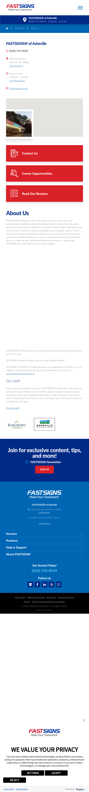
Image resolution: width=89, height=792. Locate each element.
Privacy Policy (9, 789)
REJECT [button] (14, 780)
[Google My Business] (30, 584)
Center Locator (44, 523)
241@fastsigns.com (18, 88)
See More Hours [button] (17, 80)
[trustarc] (80, 789)
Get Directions (16, 65)
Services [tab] (44, 534)
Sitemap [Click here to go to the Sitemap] (27, 601)
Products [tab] (44, 541)
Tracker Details (22, 789)
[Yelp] (52, 584)
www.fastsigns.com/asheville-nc (20, 373)
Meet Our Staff (12, 408)
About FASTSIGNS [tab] (44, 554)
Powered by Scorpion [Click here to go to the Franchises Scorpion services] (44, 610)
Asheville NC (19, 28)
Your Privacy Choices (66, 597)
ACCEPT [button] (56, 773)
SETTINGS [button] (33, 773)
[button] (80, 8)
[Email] (59, 584)
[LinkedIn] (44, 584)
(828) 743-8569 (37, 21)
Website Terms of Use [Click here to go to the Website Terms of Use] (36, 597)
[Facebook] (37, 584)
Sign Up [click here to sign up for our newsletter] (44, 469)
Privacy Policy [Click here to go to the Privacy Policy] (20, 597)
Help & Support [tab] (44, 547)
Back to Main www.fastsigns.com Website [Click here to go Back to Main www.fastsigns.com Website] (48, 601)
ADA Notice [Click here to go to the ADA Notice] (51, 597)
